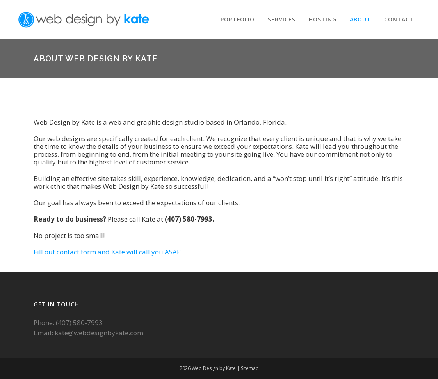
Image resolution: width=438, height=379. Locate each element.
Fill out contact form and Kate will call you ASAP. (108, 251)
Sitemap (250, 368)
